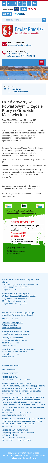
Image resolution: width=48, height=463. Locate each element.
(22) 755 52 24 (29, 56)
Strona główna (12, 89)
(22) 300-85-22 (25, 53)
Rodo (24, 9)
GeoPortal (7, 13)
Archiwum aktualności (18, 91)
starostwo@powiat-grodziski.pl (20, 45)
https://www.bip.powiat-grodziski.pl (16, 334)
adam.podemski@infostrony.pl (24, 458)
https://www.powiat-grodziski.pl (20, 315)
